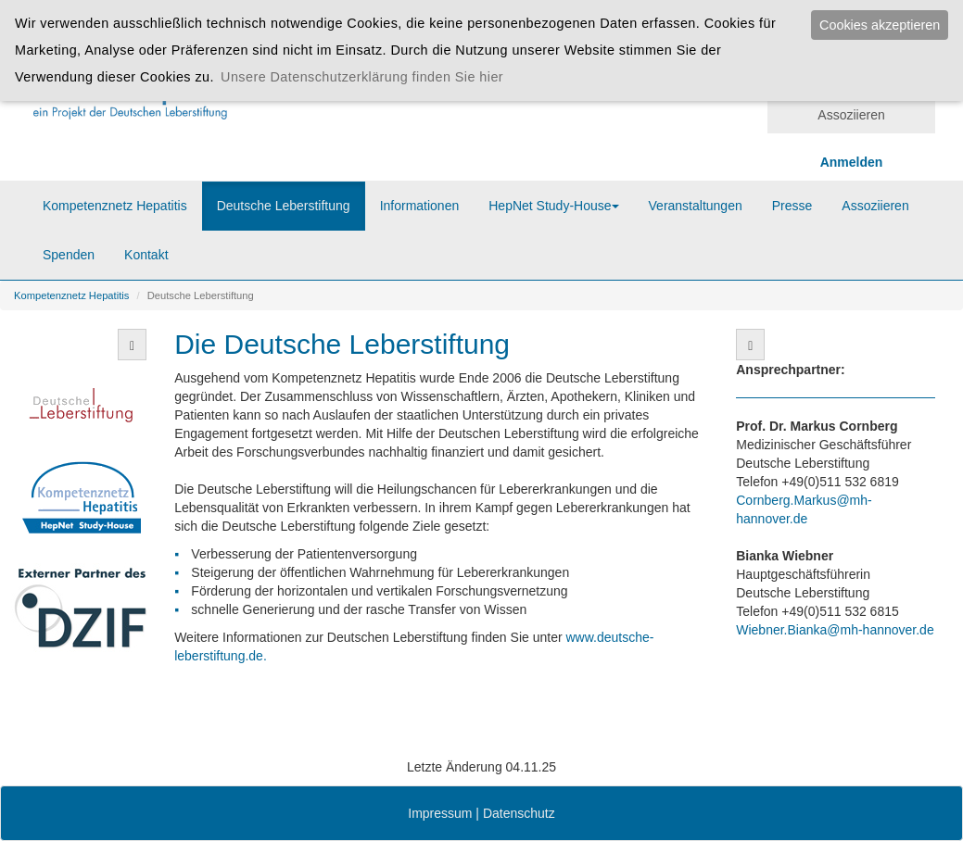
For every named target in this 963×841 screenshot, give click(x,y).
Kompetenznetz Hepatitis (115, 205)
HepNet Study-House (553, 205)
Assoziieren (850, 114)
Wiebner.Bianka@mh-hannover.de (834, 629)
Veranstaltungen (695, 205)
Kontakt (146, 254)
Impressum (440, 813)
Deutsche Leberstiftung (283, 205)
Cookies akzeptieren (879, 25)
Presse (792, 205)
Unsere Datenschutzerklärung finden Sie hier (362, 76)
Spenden (69, 254)
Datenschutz (519, 813)
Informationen (420, 205)
